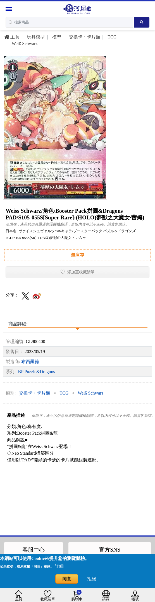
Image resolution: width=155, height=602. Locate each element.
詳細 (59, 566)
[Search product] (141, 22)
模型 (56, 37)
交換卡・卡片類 (84, 37)
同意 (66, 578)
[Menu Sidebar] (9, 9)
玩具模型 (35, 37)
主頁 (11, 37)
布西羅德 (30, 361)
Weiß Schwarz (24, 43)
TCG (112, 37)
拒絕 (91, 578)
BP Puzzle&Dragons (36, 371)
